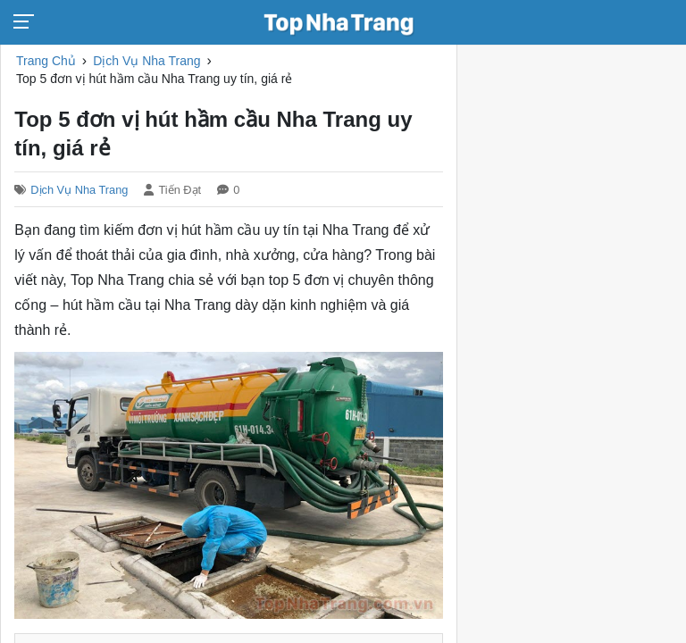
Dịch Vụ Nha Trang (79, 189)
